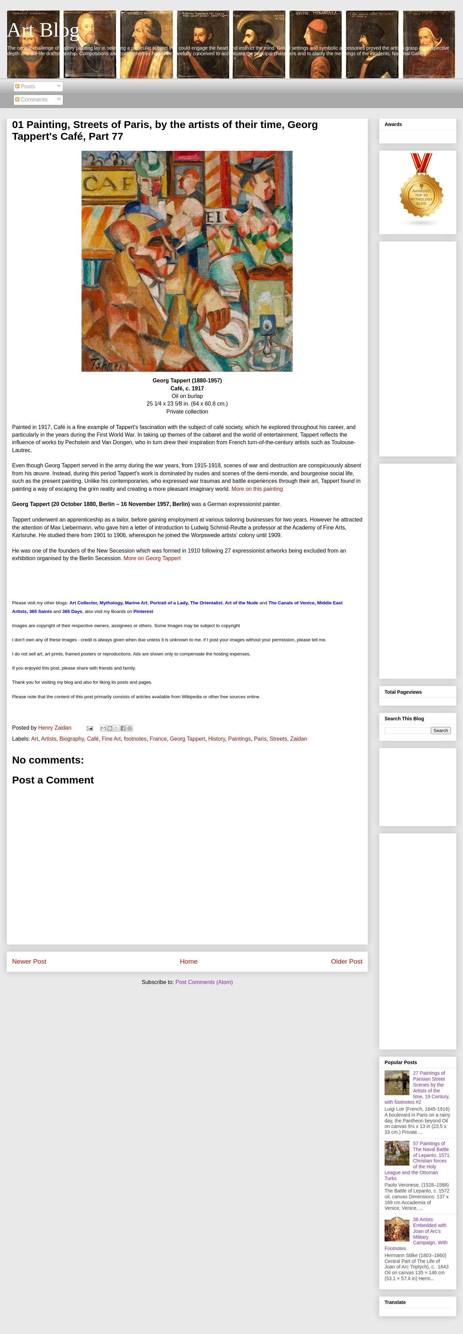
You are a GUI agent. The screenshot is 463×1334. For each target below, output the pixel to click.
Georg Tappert (187, 739)
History (216, 739)
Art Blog (43, 29)
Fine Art (111, 739)
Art (34, 739)
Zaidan (298, 739)
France (158, 739)
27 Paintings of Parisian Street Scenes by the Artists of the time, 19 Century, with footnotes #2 (417, 1087)
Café (93, 739)
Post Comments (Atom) (204, 982)
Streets (278, 739)
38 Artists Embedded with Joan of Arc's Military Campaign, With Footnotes (416, 1234)
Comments (31, 100)
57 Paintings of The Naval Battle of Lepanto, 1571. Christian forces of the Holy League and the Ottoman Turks (418, 1161)
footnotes (135, 739)
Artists (48, 739)
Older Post (346, 961)
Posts (25, 86)
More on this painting (257, 489)
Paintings (239, 739)
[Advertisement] (418, 347)
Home (189, 961)
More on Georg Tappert (152, 558)
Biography (71, 739)
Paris (260, 739)
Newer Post (29, 961)
